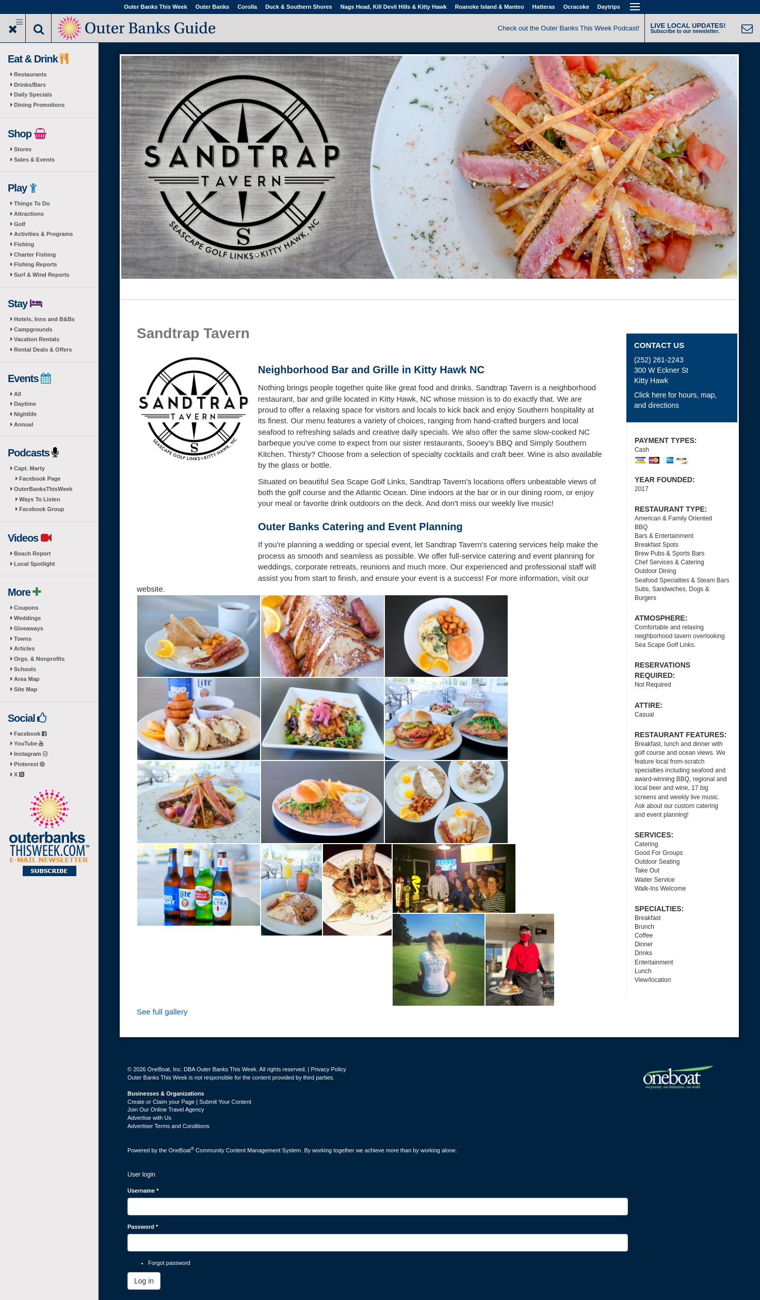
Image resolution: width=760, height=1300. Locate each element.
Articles (24, 648)
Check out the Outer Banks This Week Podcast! (569, 28)
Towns (22, 639)
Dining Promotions (39, 105)
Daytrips (608, 7)
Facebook (30, 734)
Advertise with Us (149, 1118)
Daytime (25, 404)
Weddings (27, 618)
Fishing (24, 244)
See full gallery (162, 1011)
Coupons (26, 608)
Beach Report (32, 553)
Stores (22, 149)
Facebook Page (40, 478)
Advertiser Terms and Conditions (168, 1126)
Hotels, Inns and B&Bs (44, 319)
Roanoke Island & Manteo (489, 7)
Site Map (25, 689)
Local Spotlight (34, 564)
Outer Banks (212, 7)
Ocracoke (576, 7)
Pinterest (29, 764)
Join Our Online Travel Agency (165, 1109)
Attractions (29, 214)
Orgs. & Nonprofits (39, 659)
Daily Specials (33, 94)
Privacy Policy (328, 1069)
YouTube (28, 743)
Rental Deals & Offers (43, 349)
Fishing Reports (35, 264)
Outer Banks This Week (155, 7)
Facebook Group (41, 509)
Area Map (27, 679)
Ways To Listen (39, 499)
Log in (144, 1281)
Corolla (247, 7)
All (17, 394)
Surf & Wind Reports (41, 275)
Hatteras (543, 7)
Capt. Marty (29, 468)
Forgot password (169, 1263)
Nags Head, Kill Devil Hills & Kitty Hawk (394, 7)
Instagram (30, 754)
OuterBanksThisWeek (43, 489)
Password (142, 1227)
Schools (25, 669)
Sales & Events (34, 159)
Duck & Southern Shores (298, 7)
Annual (23, 424)
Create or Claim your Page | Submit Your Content (189, 1102)
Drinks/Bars (30, 85)
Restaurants (30, 74)
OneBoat (182, 1150)
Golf (19, 224)
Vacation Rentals (36, 339)
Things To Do (32, 203)
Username (143, 1190)
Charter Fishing (35, 254)
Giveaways (28, 628)
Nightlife (25, 414)
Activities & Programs (43, 234)
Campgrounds (33, 329)
